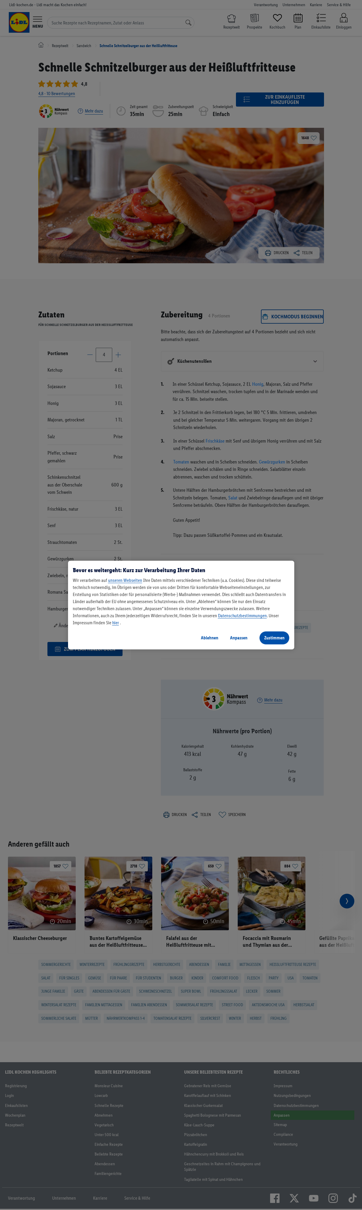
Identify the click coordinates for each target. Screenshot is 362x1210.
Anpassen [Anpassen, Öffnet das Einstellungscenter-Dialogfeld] (238, 637)
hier (115, 622)
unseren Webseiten (125, 580)
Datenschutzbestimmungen (242, 615)
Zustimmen (274, 637)
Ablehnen (209, 637)
